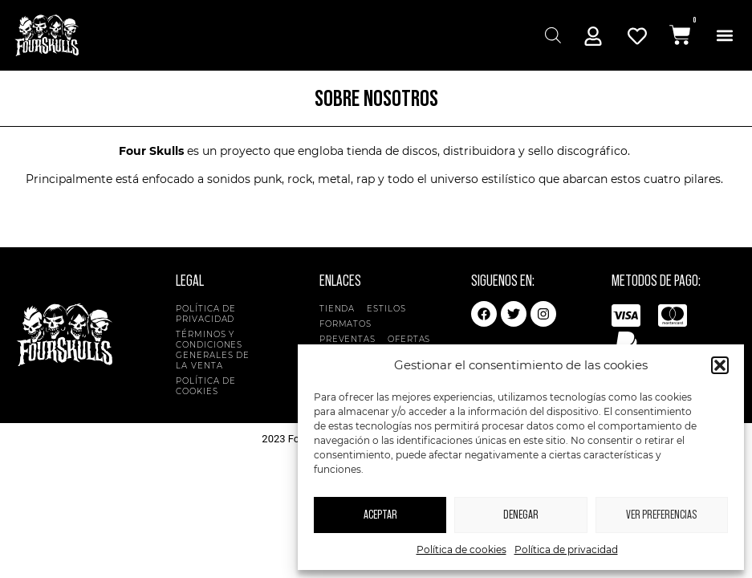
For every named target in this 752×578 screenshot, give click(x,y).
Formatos (349, 324)
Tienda (337, 308)
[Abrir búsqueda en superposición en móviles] (551, 35)
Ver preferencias (661, 515)
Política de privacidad (566, 549)
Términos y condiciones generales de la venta (213, 350)
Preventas (347, 339)
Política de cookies (461, 549)
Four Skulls (151, 151)
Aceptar (380, 515)
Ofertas (409, 339)
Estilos (390, 308)
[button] (720, 365)
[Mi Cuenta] (593, 36)
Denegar (521, 515)
